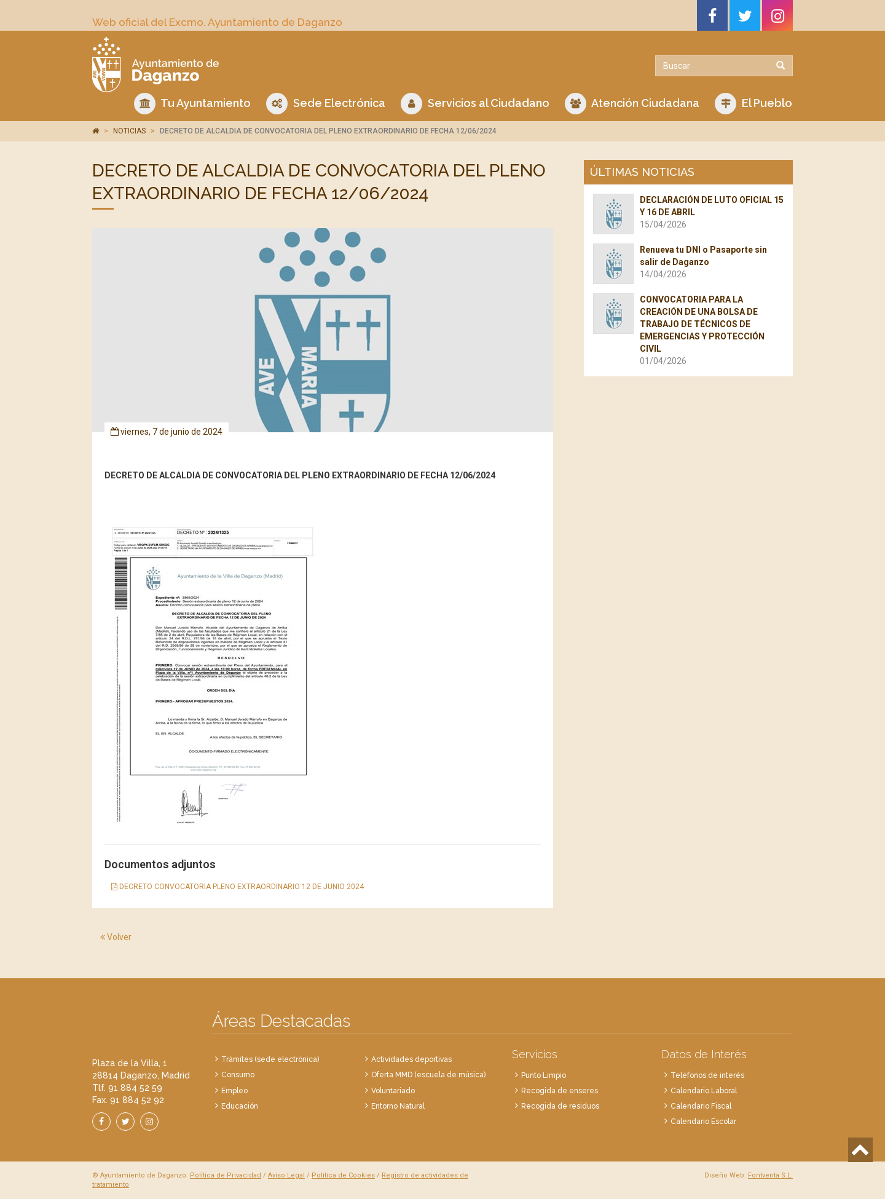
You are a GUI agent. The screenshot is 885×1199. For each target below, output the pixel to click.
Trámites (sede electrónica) (270, 1059)
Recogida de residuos (560, 1106)
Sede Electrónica (325, 103)
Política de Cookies (343, 1175)
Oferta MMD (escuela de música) (428, 1074)
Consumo (237, 1074)
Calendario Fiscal (701, 1106)
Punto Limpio (543, 1075)
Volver (116, 937)
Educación (239, 1106)
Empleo (234, 1090)
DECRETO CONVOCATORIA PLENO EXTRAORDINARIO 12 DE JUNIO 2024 (237, 886)
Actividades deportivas (411, 1059)
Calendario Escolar (703, 1121)
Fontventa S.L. (770, 1175)
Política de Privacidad (225, 1175)
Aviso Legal (286, 1175)
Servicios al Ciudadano (475, 103)
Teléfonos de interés (707, 1075)
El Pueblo (753, 103)
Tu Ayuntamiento (192, 103)
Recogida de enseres (559, 1090)
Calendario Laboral (704, 1090)
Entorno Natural (398, 1106)
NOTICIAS (129, 131)
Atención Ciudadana (632, 103)
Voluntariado (393, 1090)
